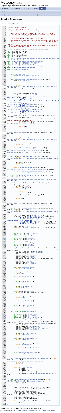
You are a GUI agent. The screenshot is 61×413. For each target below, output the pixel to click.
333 (4, 319)
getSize (24, 272)
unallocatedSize (32, 233)
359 (4, 333)
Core (2, 14)
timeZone (31, 238)
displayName (32, 314)
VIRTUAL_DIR (34, 107)
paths (34, 242)
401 (4, 359)
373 (4, 343)
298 (4, 291)
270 (4, 272)
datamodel (41, 14)
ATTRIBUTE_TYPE (26, 153)
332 (4, 318)
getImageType (27, 286)
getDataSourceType (26, 156)
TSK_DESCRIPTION (37, 172)
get (46, 132)
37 (4, 69)
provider (39, 72)
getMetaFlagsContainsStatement (34, 101)
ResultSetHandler (36, 115)
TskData (32, 67)
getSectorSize (26, 277)
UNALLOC (18, 102)
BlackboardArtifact (36, 61)
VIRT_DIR (32, 109)
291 (4, 286)
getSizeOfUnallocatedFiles (28, 84)
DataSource (33, 63)
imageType (31, 239)
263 (4, 267)
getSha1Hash (27, 301)
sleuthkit (16, 14)
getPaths (30, 291)
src (6, 14)
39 (4, 72)
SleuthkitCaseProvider (51, 59)
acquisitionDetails (34, 318)
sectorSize (30, 236)
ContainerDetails (30, 312)
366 (4, 338)
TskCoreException (35, 66)
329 (4, 314)
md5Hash (30, 243)
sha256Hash (31, 245)
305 (4, 296)
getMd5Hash (26, 296)
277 (4, 277)
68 (4, 84)
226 (4, 242)
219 (4, 233)
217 (4, 231)
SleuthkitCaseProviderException (19, 60)
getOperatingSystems (27, 137)
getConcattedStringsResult (30, 175)
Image (31, 65)
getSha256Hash (27, 306)
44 (4, 74)
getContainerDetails (34, 359)
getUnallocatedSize (28, 267)
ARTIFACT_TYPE (25, 150)
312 (4, 301)
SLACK (31, 104)
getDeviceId (27, 343)
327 (4, 312)
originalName (32, 315)
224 (4, 239)
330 (4, 315)
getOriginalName (28, 338)
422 (4, 379)
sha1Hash (31, 244)
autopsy (22, 14)
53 (4, 79)
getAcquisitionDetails (30, 348)
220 (4, 234)
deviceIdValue (32, 316)
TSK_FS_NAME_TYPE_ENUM (20, 109)
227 (4, 243)
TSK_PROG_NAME (37, 153)
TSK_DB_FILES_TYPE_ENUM (21, 104)
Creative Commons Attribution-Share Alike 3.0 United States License (36, 410)
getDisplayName (28, 333)
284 (4, 281)
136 (4, 156)
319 (4, 306)
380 (4, 348)
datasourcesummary (31, 14)
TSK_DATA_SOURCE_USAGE (38, 169)
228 (4, 244)
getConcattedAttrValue (25, 148)
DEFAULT (35, 75)
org (10, 14)
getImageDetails (32, 353)
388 (4, 353)
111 (4, 137)
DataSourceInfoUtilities (15, 101)
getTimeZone (27, 281)
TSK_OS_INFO (35, 150)
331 (4, 316)
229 (4, 245)
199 (4, 208)
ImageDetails (28, 231)
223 (4, 238)
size (28, 234)
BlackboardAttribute (36, 62)
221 (4, 236)
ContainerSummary (22, 69)
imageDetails (36, 319)
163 (4, 175)
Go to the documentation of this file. (11, 24)
